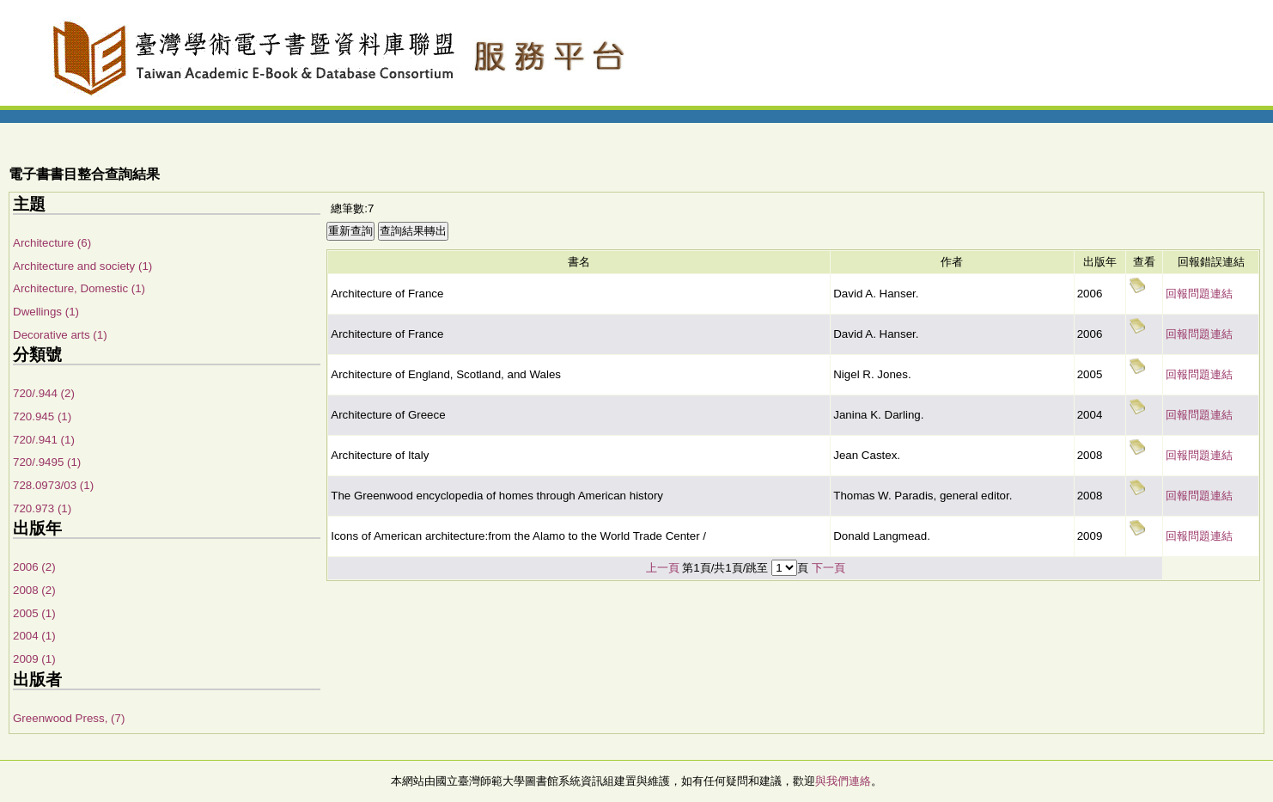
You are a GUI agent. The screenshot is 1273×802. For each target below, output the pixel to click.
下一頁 (828, 567)
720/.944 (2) (44, 393)
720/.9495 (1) (47, 462)
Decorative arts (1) (60, 334)
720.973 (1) (42, 508)
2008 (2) (34, 590)
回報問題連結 (1199, 293)
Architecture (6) (52, 242)
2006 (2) (34, 566)
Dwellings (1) (46, 311)
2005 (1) (34, 613)
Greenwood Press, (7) (69, 718)
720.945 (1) (42, 416)
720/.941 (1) (44, 439)
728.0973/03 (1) (53, 485)
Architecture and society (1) (82, 266)
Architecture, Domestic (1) (79, 288)
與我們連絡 (843, 780)
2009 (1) (34, 658)
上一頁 (662, 567)
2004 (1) (34, 635)
